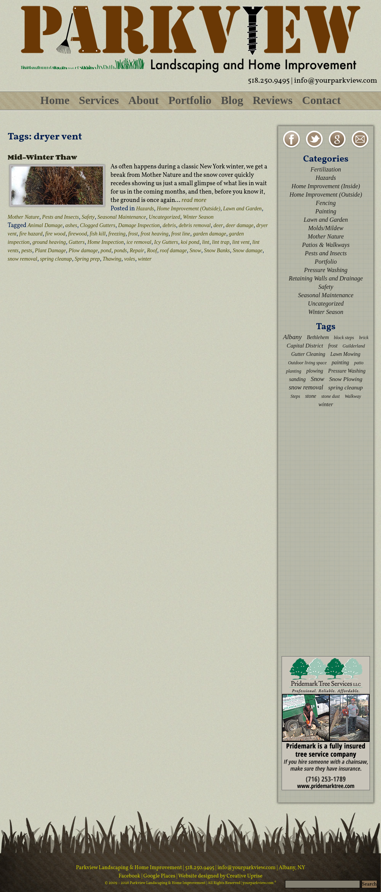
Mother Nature (23, 217)
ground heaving (49, 242)
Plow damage (83, 250)
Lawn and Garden (242, 208)
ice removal (138, 242)
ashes (71, 225)
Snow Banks (217, 250)
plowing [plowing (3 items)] (314, 371)
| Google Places (158, 876)
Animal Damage (45, 225)
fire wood (55, 234)
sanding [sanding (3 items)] (297, 379)
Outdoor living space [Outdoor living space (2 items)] (307, 362)
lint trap (221, 242)
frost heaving (154, 234)
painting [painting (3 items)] (340, 362)
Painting (325, 211)
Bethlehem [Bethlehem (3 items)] (318, 337)
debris (169, 225)
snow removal (22, 259)
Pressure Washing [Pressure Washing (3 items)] (346, 371)
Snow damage (248, 250)
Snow (195, 250)
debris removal (195, 225)
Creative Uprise (244, 876)
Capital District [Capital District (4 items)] (305, 345)
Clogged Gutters (97, 225)
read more (194, 200)
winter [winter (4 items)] (326, 404)
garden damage (209, 234)
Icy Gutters (166, 242)
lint (205, 242)
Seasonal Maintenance (122, 217)
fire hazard (31, 234)
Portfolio (189, 100)
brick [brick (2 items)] (363, 337)
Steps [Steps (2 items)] (295, 396)
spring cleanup (56, 259)
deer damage (240, 225)
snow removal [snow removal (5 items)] (306, 387)
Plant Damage (50, 250)
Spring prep (87, 259)
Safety (88, 217)
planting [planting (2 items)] (293, 371)
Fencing (326, 203)
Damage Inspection (139, 225)
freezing (117, 234)
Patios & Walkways (326, 245)
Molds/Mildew (325, 228)
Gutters (77, 242)
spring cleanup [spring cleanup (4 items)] (345, 387)
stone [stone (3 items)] (310, 396)
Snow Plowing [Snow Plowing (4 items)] (345, 379)
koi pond (190, 242)
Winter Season (198, 217)
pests (26, 250)
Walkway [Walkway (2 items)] (353, 396)
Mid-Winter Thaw (42, 157)
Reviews (273, 100)
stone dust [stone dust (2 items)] (330, 396)
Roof (152, 250)
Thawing (111, 259)
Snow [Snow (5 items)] (317, 379)
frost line (180, 234)
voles (129, 259)
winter (145, 259)
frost (133, 234)
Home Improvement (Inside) (325, 186)
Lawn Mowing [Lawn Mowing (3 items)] (345, 354)
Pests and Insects (60, 217)
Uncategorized (164, 217)
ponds (120, 250)
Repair (137, 250)
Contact (321, 100)
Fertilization (326, 169)
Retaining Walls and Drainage (326, 278)
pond (106, 250)
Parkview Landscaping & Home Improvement (129, 867)
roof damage (173, 250)
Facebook (129, 876)
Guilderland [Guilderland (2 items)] (354, 346)
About (143, 100)
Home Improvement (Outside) (188, 208)
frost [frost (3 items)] (333, 346)
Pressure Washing (325, 270)
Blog (232, 100)
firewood (77, 234)
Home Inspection (105, 242)
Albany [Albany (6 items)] (292, 337)
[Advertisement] (315, 531)
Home (55, 100)
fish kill (98, 234)
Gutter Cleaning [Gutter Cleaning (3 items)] (308, 354)
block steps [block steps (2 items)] (344, 337)
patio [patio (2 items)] (358, 362)
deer (218, 225)
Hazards (145, 208)
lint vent (241, 242)
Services (99, 100)
